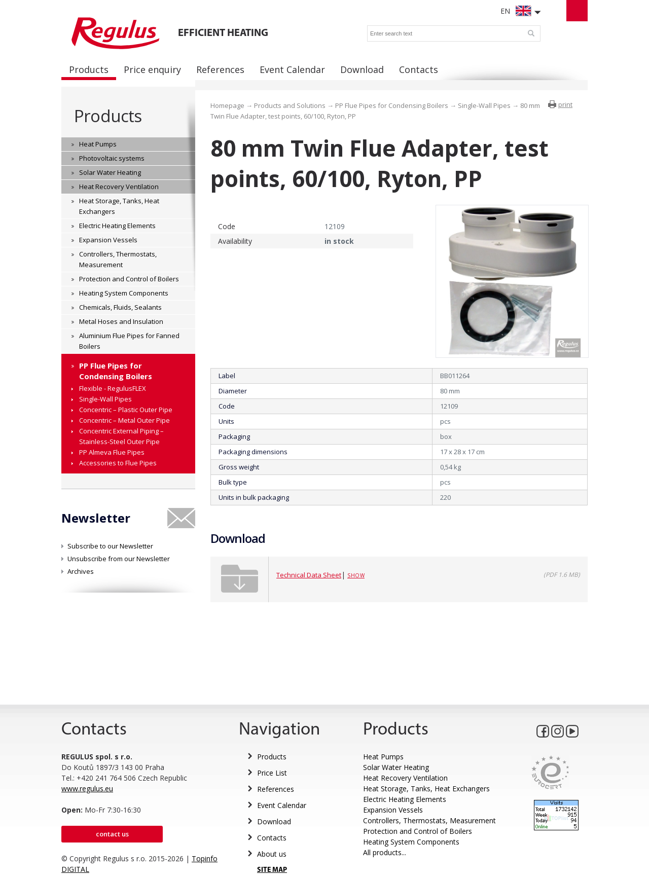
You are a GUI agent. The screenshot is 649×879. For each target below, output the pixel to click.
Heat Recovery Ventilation (405, 778)
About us (271, 854)
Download (274, 821)
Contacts (271, 838)
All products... (384, 852)
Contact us (112, 833)
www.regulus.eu (87, 788)
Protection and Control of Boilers (417, 831)
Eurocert (550, 772)
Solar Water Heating (396, 767)
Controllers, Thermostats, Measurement (429, 820)
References (275, 789)
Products (107, 115)
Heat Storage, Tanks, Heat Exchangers (426, 788)
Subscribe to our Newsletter (110, 546)
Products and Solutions (290, 105)
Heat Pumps (383, 756)
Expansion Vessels (393, 810)
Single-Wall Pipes (484, 105)
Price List (272, 773)
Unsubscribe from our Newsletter (118, 558)
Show (356, 575)
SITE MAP (272, 870)
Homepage (227, 105)
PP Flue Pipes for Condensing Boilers (391, 105)
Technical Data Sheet (308, 574)
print (565, 104)
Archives (80, 571)
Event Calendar (281, 805)
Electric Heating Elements (404, 799)
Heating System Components (411, 842)
